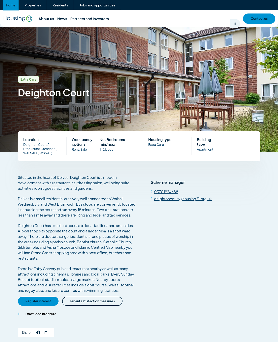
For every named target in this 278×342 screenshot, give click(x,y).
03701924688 (166, 191)
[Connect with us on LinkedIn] (45, 332)
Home (10, 5)
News (62, 18)
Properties (33, 5)
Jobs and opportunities (97, 5)
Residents (60, 5)
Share (26, 333)
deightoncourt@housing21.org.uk (183, 198)
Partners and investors (89, 18)
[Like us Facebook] (38, 332)
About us (46, 18)
